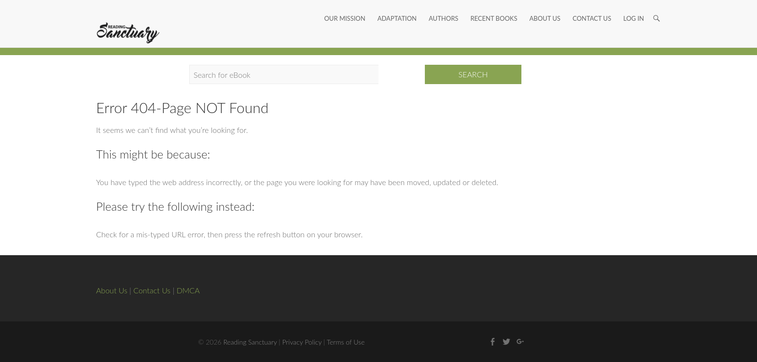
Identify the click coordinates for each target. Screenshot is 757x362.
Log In (633, 7)
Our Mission (344, 7)
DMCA (188, 290)
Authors (443, 7)
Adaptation (397, 7)
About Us (544, 7)
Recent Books (493, 7)
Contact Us (592, 7)
